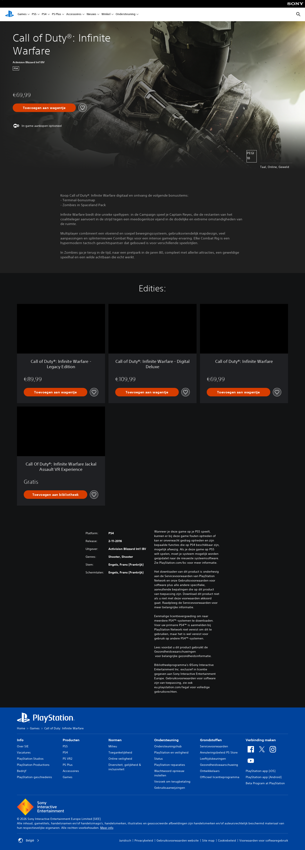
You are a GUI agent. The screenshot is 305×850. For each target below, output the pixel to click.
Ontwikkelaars (210, 771)
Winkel (105, 14)
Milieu (112, 746)
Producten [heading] (71, 740)
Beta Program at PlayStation (265, 783)
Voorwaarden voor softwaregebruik (263, 840)
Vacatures (24, 752)
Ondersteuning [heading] (166, 740)
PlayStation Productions (33, 765)
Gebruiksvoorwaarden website (178, 840)
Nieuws (91, 14)
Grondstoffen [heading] (211, 740)
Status (158, 759)
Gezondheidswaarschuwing (219, 765)
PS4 (44, 14)
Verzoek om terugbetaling (172, 781)
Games (22, 14)
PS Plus (56, 14)
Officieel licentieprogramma (219, 777)
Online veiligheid (120, 759)
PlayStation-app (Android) (263, 777)
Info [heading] (20, 740)
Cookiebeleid (227, 840)
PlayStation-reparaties (169, 765)
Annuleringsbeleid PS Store (219, 752)
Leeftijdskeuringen (213, 759)
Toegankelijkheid (120, 752)
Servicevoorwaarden (214, 746)
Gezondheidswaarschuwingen (175, 651)
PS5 (34, 14)
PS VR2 (67, 759)
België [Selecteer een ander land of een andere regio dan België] (28, 840)
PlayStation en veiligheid (171, 752)
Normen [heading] (115, 740)
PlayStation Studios (30, 759)
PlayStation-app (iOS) (260, 771)
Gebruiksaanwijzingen (169, 788)
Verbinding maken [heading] (261, 740)
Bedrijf (21, 771)
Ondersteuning (125, 14)
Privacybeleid (143, 840)
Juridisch (125, 840)
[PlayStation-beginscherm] (9, 14)
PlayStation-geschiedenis (34, 777)
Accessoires (73, 14)
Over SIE (23, 746)
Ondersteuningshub (168, 746)
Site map (208, 840)
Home (21, 728)
